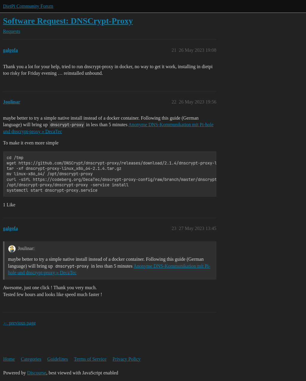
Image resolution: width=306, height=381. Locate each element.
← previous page (19, 322)
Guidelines (57, 359)
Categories (31, 359)
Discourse (36, 372)
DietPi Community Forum (28, 6)
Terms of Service (90, 359)
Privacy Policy (127, 359)
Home (9, 359)
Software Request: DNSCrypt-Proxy (68, 20)
